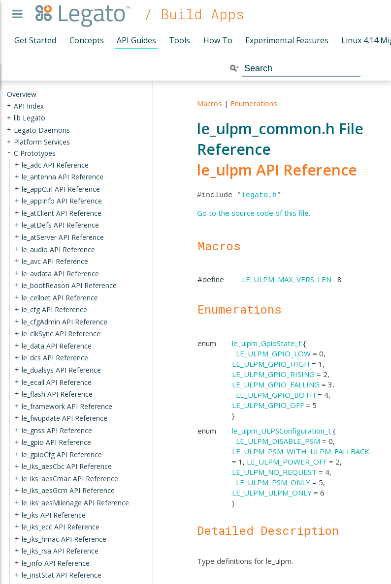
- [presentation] (9, 153)
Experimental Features (286, 40)
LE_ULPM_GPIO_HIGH (271, 364)
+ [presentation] (9, 105)
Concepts (86, 40)
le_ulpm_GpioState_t (266, 343)
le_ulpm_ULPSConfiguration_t (281, 431)
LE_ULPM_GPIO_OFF (268, 405)
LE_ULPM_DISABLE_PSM (278, 441)
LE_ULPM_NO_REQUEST (274, 472)
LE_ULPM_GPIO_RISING (273, 374)
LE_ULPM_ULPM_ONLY (272, 492)
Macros (209, 103)
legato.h (259, 195)
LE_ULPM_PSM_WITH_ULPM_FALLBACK (300, 451)
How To (217, 40)
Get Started (35, 40)
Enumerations (253, 103)
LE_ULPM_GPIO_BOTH (276, 395)
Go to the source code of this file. (253, 213)
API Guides (136, 40)
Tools (179, 40)
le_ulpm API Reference (277, 170)
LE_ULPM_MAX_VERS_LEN (286, 279)
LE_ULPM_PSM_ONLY (273, 482)
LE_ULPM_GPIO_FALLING (276, 384)
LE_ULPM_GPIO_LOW (273, 353)
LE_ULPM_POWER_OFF (287, 462)
